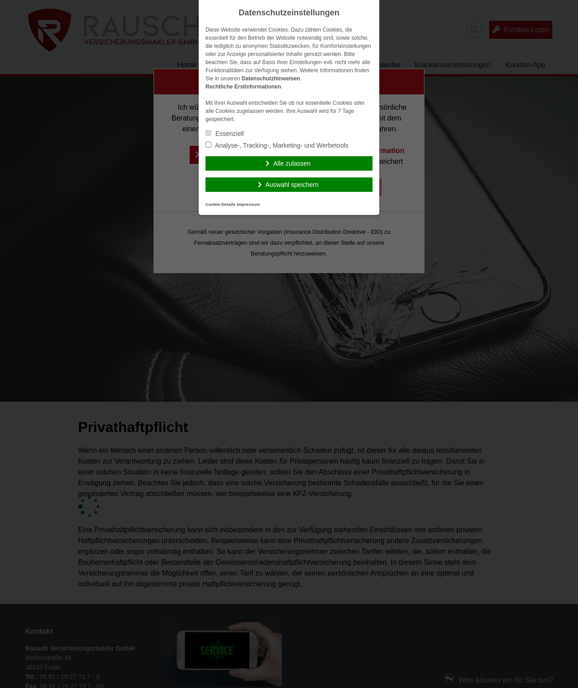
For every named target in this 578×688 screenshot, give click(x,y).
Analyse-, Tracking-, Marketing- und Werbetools (277, 145)
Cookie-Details (220, 204)
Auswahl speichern (292, 184)
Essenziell (224, 133)
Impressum (248, 204)
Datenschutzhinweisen (271, 78)
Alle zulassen (292, 163)
